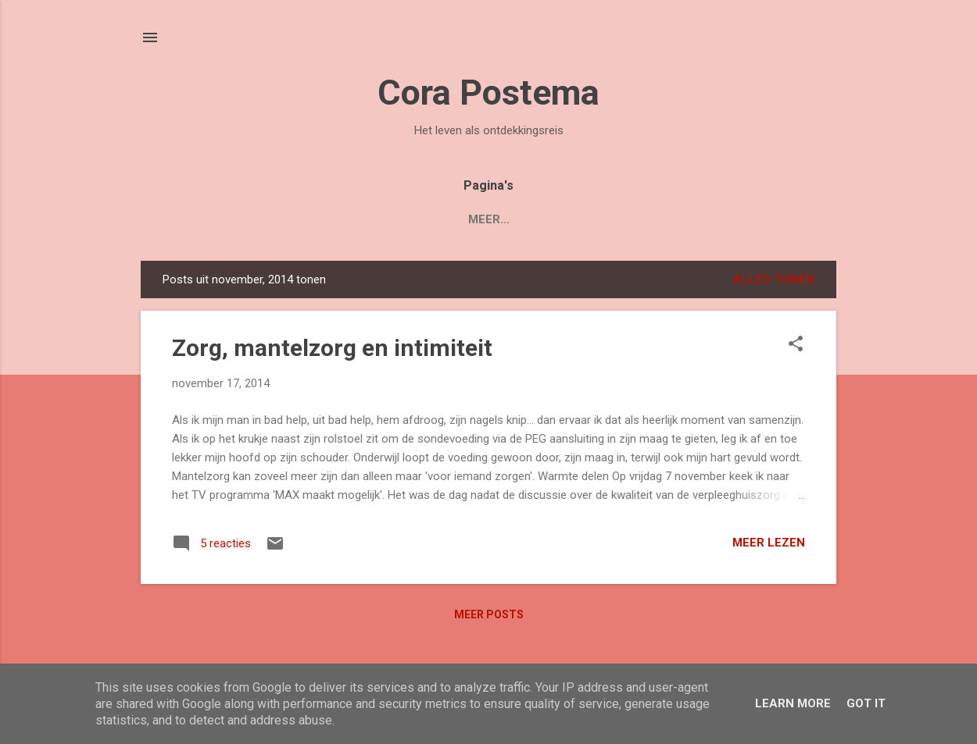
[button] (795, 345)
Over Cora (566, 219)
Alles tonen (773, 279)
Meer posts (489, 614)
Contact (657, 219)
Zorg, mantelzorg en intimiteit (332, 347)
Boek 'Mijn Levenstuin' (364, 219)
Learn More (793, 703)
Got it (866, 703)
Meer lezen (768, 543)
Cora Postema (488, 92)
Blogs (484, 219)
